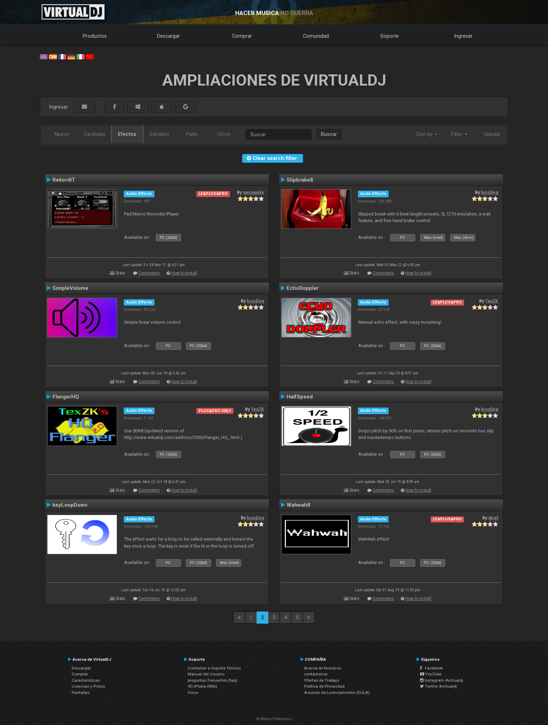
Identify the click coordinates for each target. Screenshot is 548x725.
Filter (459, 134)
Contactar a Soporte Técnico (214, 668)
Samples (160, 134)
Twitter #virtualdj (438, 686)
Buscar (329, 134)
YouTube (430, 674)
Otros (223, 134)
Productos (95, 36)
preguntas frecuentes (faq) (212, 680)
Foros (193, 692)
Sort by (427, 134)
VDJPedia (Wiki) (202, 686)
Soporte (389, 36)
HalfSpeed (300, 397)
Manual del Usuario (206, 674)
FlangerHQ (65, 397)
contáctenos (315, 674)
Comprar (242, 36)
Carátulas (95, 134)
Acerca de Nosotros (322, 668)
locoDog (489, 192)
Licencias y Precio (88, 686)
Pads (191, 134)
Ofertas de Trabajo (321, 680)
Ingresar (463, 36)
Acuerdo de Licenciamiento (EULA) (337, 692)
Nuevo (62, 134)
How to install (184, 273)
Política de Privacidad (324, 686)
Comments (149, 273)
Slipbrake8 (300, 180)
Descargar (168, 36)
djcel (493, 517)
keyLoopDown (69, 505)
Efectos (127, 134)
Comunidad (316, 36)
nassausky (253, 192)
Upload (491, 134)
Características (86, 680)
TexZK (491, 301)
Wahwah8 (298, 505)
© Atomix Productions (274, 719)
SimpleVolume (70, 288)
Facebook (431, 668)
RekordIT (63, 180)
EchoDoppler (303, 288)
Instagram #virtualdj (441, 680)
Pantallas (80, 692)
